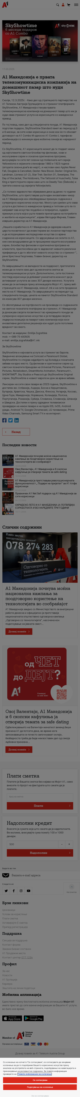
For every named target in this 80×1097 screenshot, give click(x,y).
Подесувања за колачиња (40, 1087)
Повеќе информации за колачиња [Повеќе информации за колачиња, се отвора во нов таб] (34, 1074)
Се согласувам (40, 1080)
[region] (40, 1077)
